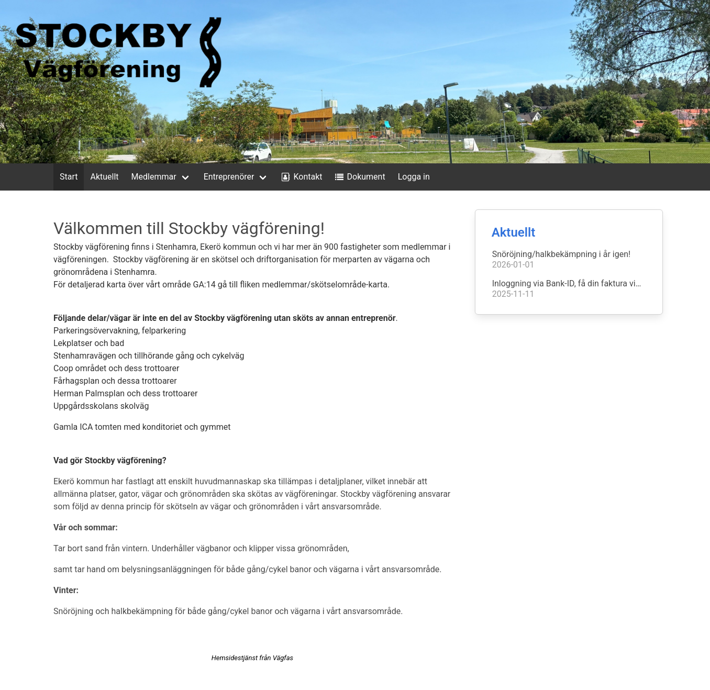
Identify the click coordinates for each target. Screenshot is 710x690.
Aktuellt (104, 177)
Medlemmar (153, 177)
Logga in (414, 177)
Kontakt (300, 177)
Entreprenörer (229, 177)
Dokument (359, 177)
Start (68, 177)
